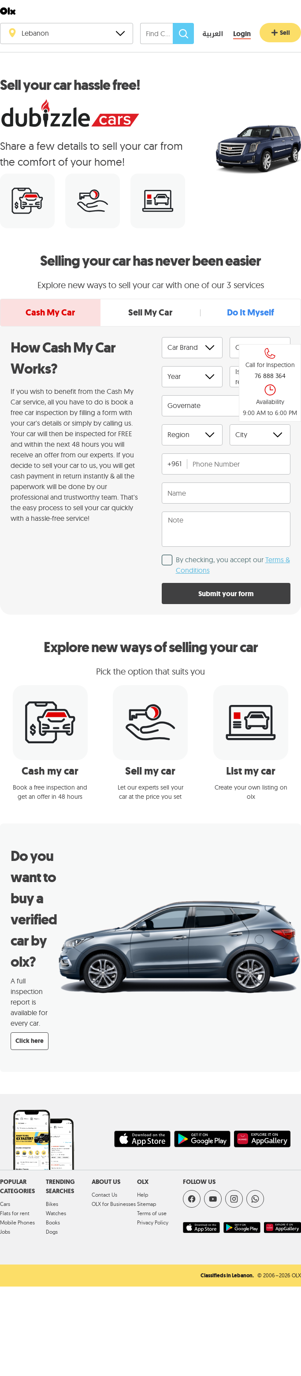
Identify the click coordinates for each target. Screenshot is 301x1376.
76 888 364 (270, 376)
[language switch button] (206, 34)
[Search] (183, 33)
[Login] (242, 34)
